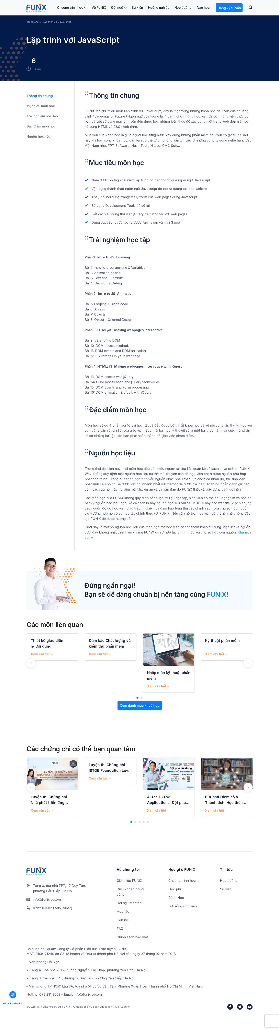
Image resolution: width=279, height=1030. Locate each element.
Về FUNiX (99, 7)
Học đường (183, 7)
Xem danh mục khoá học (139, 705)
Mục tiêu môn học (40, 106)
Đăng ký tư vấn (229, 8)
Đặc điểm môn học (41, 126)
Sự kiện (137, 7)
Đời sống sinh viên (182, 906)
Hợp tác (123, 911)
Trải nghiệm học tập (42, 116)
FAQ (120, 929)
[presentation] (30, 663)
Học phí (174, 889)
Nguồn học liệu (38, 136)
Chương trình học (72, 7)
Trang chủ (32, 21)
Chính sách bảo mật (132, 937)
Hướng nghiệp (158, 7)
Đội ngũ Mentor (129, 903)
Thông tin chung (39, 96)
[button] (137, 698)
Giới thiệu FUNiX (129, 881)
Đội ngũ (119, 7)
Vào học (203, 7)
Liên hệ (122, 920)
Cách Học (176, 898)
